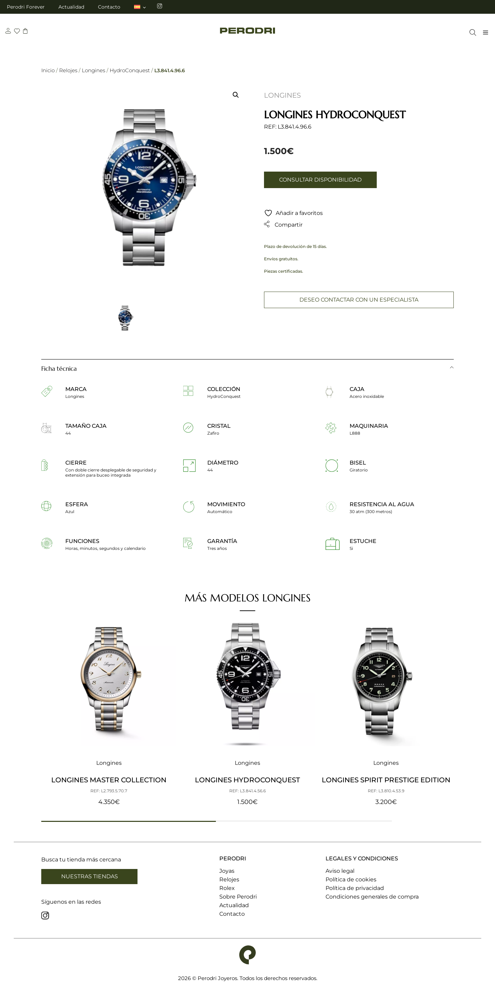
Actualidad (71, 7)
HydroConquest (130, 70)
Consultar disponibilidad (320, 179)
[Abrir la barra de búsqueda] (471, 32)
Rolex (227, 888)
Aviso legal (340, 871)
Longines (93, 70)
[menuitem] (140, 7)
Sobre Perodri (238, 896)
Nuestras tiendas (89, 876)
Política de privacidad (355, 888)
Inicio (48, 70)
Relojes (68, 70)
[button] (236, 95)
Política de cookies (351, 879)
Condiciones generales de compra (372, 896)
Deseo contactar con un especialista (358, 299)
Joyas (226, 871)
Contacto (109, 7)
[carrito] (26, 32)
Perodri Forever (26, 7)
